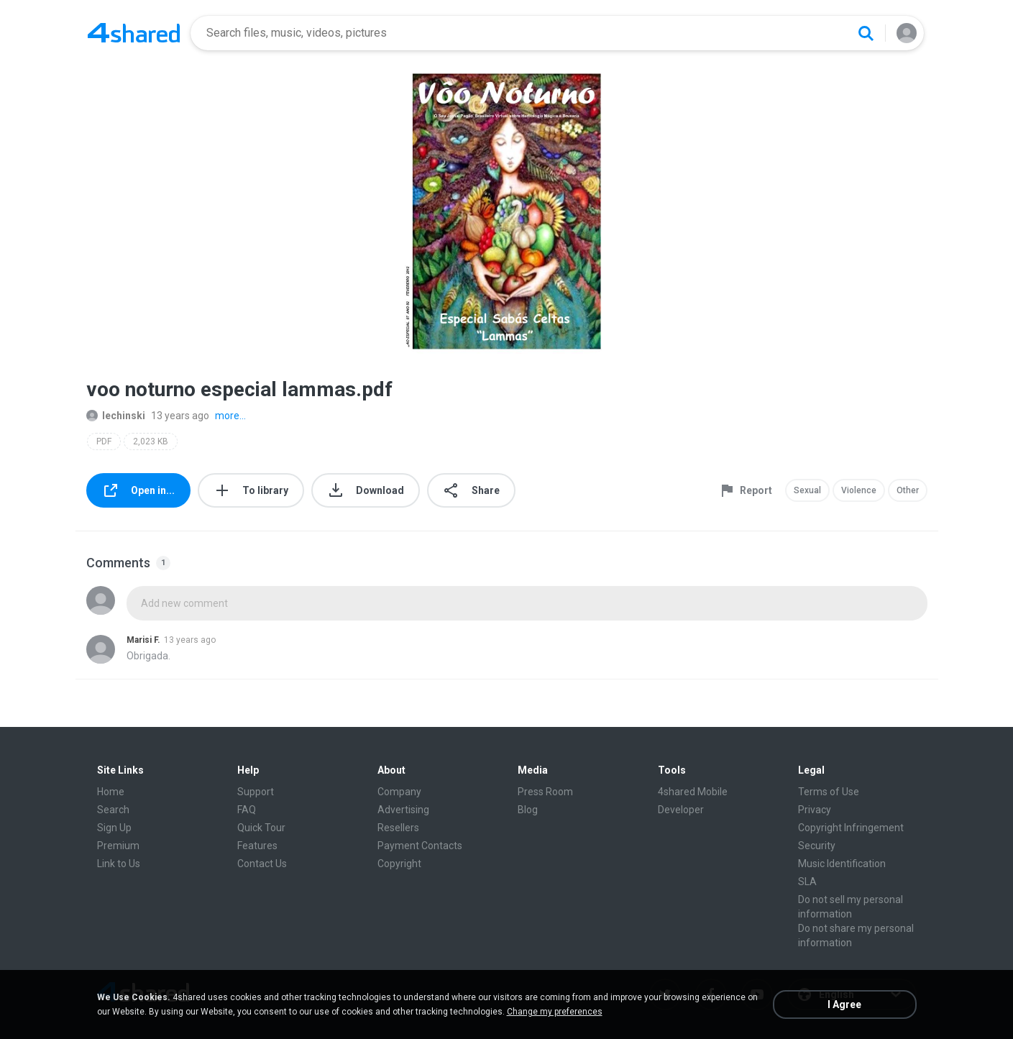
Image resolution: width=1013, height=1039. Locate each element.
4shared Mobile (693, 791)
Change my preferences (554, 1012)
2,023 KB (150, 441)
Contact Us (262, 863)
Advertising (403, 809)
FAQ (246, 809)
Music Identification (842, 863)
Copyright (399, 863)
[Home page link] (134, 33)
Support (255, 791)
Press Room (545, 791)
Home (110, 791)
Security (816, 845)
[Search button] (865, 33)
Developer (681, 809)
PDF (103, 441)
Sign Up (114, 827)
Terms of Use (828, 791)
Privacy (814, 809)
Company (399, 791)
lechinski (115, 415)
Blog (528, 809)
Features (257, 845)
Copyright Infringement (851, 827)
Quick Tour (261, 827)
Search (113, 809)
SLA (807, 881)
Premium (118, 845)
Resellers (398, 827)
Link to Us (118, 863)
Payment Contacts (419, 845)
